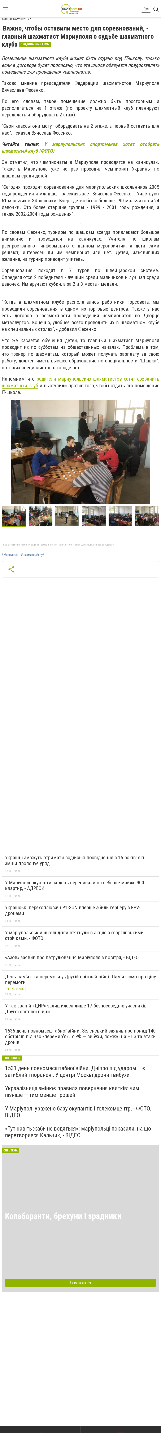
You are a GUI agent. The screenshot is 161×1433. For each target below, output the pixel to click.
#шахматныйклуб (32, 555)
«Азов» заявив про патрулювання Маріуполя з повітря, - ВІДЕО (72, 957)
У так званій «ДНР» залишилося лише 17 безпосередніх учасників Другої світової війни (76, 1009)
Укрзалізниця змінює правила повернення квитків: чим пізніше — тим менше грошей (72, 1091)
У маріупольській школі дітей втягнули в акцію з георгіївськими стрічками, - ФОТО (74, 935)
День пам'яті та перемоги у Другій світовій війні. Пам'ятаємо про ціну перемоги (80, 980)
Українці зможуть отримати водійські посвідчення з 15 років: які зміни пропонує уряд (74, 860)
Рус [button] (146, 9)
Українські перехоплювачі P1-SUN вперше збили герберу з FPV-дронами (72, 910)
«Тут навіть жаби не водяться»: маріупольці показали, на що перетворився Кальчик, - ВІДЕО (78, 1132)
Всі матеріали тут (80, 1282)
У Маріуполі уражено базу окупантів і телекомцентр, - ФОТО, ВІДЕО (78, 1112)
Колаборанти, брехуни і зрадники (63, 1216)
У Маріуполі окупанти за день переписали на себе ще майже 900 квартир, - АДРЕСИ (74, 885)
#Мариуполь (10, 555)
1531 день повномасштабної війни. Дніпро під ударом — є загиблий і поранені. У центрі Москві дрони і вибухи (75, 1071)
